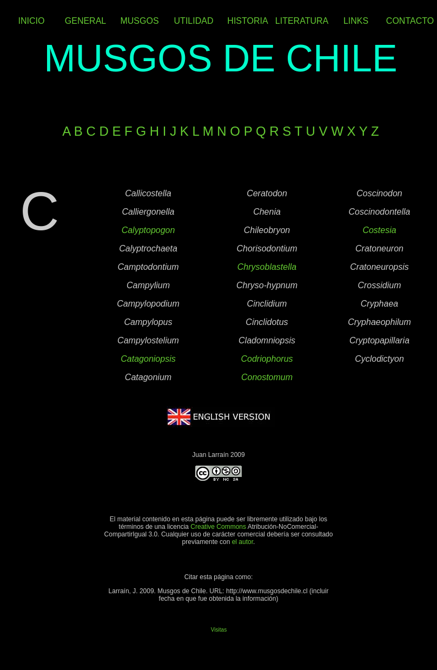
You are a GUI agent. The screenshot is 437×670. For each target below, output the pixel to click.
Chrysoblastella (266, 266)
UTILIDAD (194, 20)
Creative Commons (218, 526)
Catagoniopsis (148, 358)
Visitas (219, 630)
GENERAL (85, 20)
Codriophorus (267, 358)
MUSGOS (139, 20)
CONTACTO (410, 20)
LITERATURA (301, 20)
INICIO (31, 20)
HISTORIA (247, 20)
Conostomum (267, 377)
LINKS (355, 20)
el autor (242, 542)
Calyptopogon (148, 230)
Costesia (379, 230)
